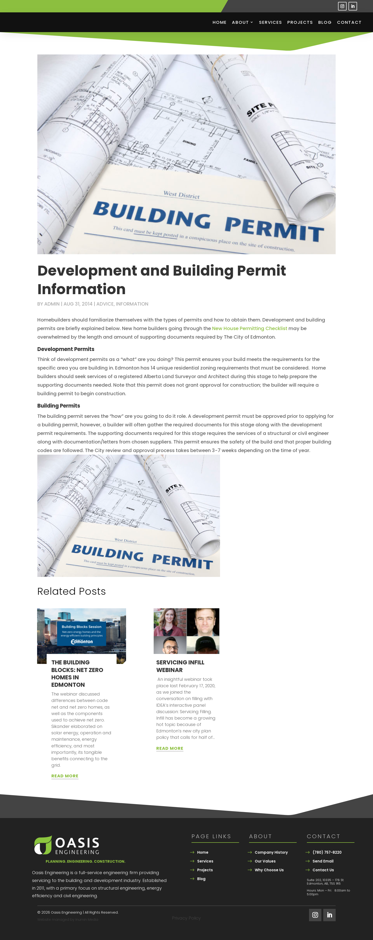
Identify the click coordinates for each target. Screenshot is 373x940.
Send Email (323, 861)
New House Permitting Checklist (249, 328)
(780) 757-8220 (327, 852)
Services (270, 22)
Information (132, 304)
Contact (349, 22)
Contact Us (323, 869)
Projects (300, 22)
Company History (271, 852)
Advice (105, 304)
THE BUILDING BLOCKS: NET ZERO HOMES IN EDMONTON (77, 673)
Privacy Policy (186, 918)
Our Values (265, 861)
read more (65, 776)
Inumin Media (86, 919)
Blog (325, 22)
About (240, 22)
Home (220, 22)
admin (52, 304)
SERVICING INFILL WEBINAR (180, 666)
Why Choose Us (269, 869)
